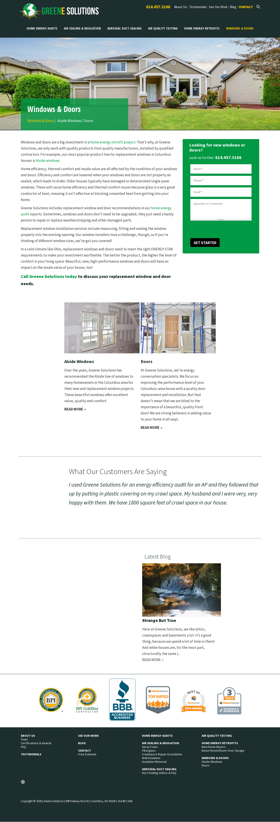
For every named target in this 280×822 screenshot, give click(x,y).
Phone (199, 180)
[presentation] (213, 229)
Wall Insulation (151, 758)
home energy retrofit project (112, 142)
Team (24, 739)
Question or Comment (208, 204)
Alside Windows (69, 121)
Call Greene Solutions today (49, 276)
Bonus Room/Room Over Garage (223, 750)
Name (198, 169)
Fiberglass (149, 750)
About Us (180, 6)
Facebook (23, 783)
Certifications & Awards (36, 743)
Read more (75, 409)
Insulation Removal (154, 762)
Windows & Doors (240, 28)
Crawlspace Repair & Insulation (162, 754)
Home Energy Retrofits (202, 28)
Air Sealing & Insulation (82, 28)
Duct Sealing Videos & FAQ (159, 773)
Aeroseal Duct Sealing (124, 28)
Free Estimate (87, 754)
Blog (233, 6)
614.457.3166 (158, 6)
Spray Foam (150, 747)
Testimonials (197, 6)
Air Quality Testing (163, 28)
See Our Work (218, 6)
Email (198, 192)
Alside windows (48, 160)
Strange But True (159, 620)
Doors (88, 121)
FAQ (23, 747)
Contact (246, 6)
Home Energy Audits (42, 28)
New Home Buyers (214, 747)
